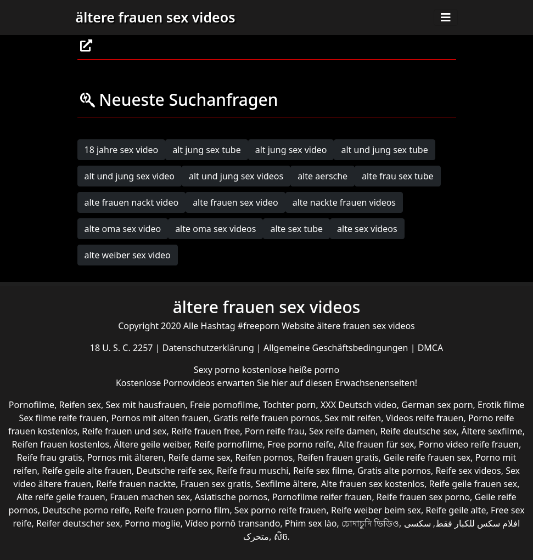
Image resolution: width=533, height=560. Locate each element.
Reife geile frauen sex (473, 484)
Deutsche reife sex (174, 471)
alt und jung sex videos (236, 176)
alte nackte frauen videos (344, 202)
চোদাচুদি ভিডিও (370, 523)
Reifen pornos (264, 457)
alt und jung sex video (130, 176)
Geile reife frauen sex (426, 457)
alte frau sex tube (397, 176)
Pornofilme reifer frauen (322, 497)
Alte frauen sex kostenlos (372, 484)
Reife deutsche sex (418, 431)
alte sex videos (367, 229)
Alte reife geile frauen (60, 497)
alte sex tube (296, 229)
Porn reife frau (275, 431)
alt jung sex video (291, 150)
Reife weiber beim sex (376, 510)
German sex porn (437, 405)
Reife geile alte (456, 510)
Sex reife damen (342, 431)
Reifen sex (80, 405)
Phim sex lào (311, 523)
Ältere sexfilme (491, 431)
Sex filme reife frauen (62, 418)
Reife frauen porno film (181, 510)
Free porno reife (300, 444)
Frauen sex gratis (216, 484)
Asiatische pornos (231, 497)
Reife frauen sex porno (423, 497)
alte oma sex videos (215, 229)
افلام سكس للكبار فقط (477, 523)
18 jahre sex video (122, 150)
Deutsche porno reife (86, 510)
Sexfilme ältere (285, 484)
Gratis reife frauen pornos (267, 418)
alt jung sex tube (206, 150)
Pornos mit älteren (125, 457)
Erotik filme (501, 405)
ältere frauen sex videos (155, 17)
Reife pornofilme (228, 444)
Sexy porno (218, 370)
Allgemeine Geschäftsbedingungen (337, 348)
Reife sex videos (468, 471)
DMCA (431, 348)
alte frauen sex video (235, 202)
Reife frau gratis (49, 457)
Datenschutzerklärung (209, 348)
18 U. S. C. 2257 (122, 348)
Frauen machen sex (150, 497)
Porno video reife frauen (469, 444)
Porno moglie (152, 523)
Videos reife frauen (425, 418)
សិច (281, 536)
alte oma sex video (123, 229)
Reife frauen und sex (124, 431)
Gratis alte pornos (394, 471)
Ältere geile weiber (151, 444)
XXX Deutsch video (359, 405)
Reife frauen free (205, 431)
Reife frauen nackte (136, 484)
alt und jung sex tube (384, 150)
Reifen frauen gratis (338, 457)
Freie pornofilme (224, 405)
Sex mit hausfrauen (145, 405)
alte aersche (322, 176)
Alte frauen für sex (376, 444)
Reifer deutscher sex (78, 523)
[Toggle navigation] (446, 17)
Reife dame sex (199, 457)
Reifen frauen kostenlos (60, 444)
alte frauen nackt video (132, 202)
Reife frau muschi (253, 471)
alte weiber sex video (128, 255)
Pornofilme (31, 405)
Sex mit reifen (352, 418)
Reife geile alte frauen (87, 471)
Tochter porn (289, 405)
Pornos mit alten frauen (160, 418)
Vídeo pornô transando (232, 523)
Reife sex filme (323, 471)
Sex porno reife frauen (280, 510)
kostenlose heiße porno (290, 370)
